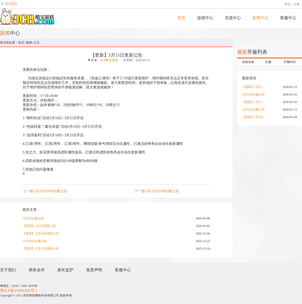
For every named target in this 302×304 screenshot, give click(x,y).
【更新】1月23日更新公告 (254, 87)
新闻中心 (260, 18)
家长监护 (65, 270)
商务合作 (37, 270)
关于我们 (8, 270)
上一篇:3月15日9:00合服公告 (45, 191)
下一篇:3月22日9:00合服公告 (156, 191)
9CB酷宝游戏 (109, 60)
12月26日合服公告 (35, 241)
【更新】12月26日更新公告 (41, 233)
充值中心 (233, 18)
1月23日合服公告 (253, 94)
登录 (287, 4)
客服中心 (288, 18)
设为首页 (11, 4)
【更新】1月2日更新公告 (39, 226)
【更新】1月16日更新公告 (254, 102)
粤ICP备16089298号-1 (19, 290)
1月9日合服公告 (33, 218)
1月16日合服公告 (253, 109)
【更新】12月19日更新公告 (41, 248)
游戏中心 (205, 18)
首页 (181, 18)
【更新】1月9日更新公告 (254, 117)
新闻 (29, 42)
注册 (296, 4)
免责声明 (94, 270)
